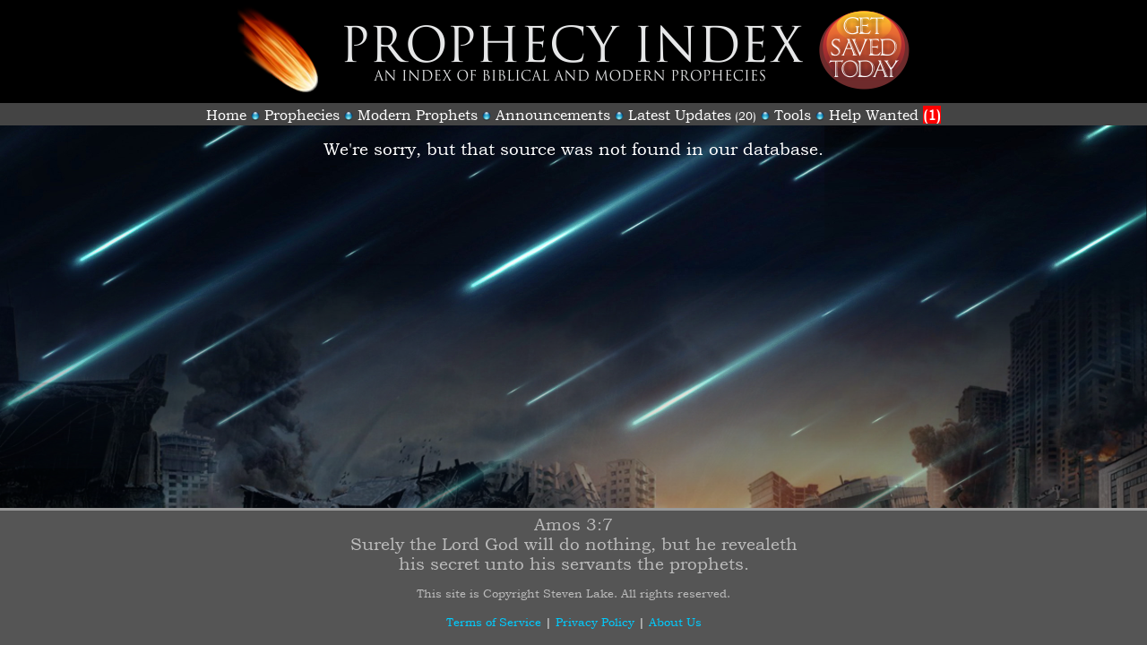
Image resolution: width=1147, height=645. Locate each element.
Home (226, 115)
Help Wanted (885, 115)
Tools (792, 115)
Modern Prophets (418, 115)
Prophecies (302, 115)
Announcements (553, 115)
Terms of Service (493, 622)
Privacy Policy (595, 622)
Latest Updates (679, 115)
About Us (675, 622)
